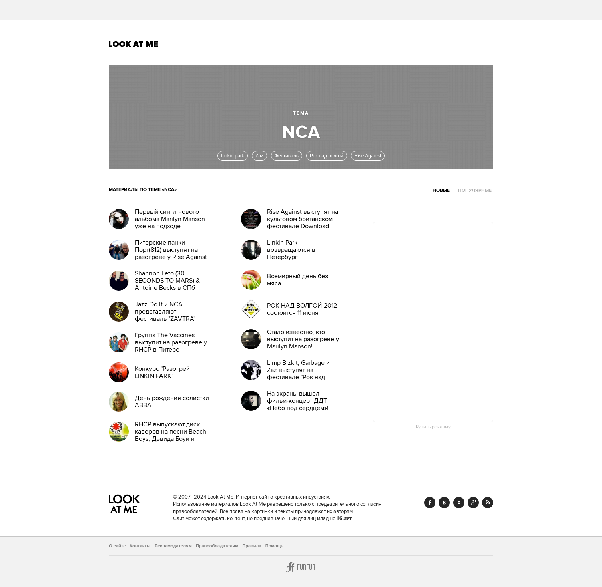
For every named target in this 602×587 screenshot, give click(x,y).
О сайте (117, 545)
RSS (487, 502)
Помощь (274, 545)
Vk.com (444, 502)
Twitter (458, 502)
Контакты (140, 545)
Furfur (301, 567)
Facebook (429, 502)
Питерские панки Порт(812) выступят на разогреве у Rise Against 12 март (171, 253)
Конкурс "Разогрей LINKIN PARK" (162, 372)
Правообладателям (217, 545)
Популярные (475, 190)
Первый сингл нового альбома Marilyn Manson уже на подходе (170, 219)
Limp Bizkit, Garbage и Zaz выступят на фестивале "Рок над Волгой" (298, 373)
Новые (441, 190)
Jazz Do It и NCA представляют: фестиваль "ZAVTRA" (165, 311)
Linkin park (232, 156)
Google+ (473, 502)
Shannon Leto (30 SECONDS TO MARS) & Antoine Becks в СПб (167, 280)
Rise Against (368, 156)
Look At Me (133, 44)
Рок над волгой (326, 156)
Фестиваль (287, 156)
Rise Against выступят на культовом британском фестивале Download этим (302, 222)
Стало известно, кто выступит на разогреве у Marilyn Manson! (303, 339)
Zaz (259, 156)
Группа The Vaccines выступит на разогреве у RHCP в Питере (171, 342)
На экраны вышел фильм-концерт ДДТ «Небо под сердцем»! (298, 401)
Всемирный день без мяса (297, 280)
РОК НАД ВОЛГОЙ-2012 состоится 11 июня (302, 309)
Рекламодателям (173, 545)
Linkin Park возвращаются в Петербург (291, 250)
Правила (251, 545)
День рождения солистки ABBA (172, 401)
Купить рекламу (433, 427)
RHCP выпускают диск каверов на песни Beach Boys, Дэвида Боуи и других (170, 435)
